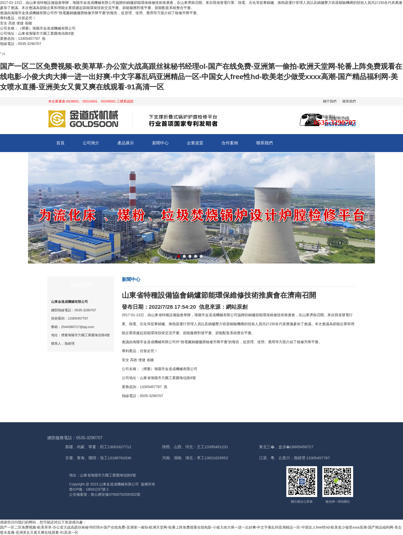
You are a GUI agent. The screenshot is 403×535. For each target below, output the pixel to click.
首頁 (60, 143)
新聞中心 (160, 143)
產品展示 (125, 143)
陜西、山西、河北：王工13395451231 (195, 447)
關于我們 (329, 101)
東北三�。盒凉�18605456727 (286, 447)
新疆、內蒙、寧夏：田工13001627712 (98, 447)
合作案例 (230, 143)
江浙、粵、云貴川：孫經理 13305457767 (294, 458)
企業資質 (195, 143)
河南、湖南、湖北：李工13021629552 (195, 458)
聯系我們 (349, 101)
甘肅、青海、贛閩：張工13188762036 (98, 458)
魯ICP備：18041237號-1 (89, 489)
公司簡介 (91, 143)
